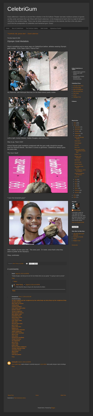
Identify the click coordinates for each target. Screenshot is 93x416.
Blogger (53, 407)
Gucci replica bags (16, 364)
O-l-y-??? (77, 177)
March (76, 188)
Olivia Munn (77, 141)
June (76, 181)
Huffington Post (77, 97)
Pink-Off (77, 145)
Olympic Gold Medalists (78, 157)
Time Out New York (78, 91)
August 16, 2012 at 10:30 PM (33, 284)
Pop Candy (76, 93)
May (76, 184)
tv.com (74, 95)
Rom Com (77, 147)
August (77, 135)
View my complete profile (78, 222)
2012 (75, 125)
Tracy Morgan (78, 143)
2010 (75, 197)
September (78, 133)
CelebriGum (22, 9)
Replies (15, 281)
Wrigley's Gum (76, 240)
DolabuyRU (15, 362)
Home (7, 28)
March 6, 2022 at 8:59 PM (24, 362)
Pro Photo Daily (77, 87)
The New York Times (78, 85)
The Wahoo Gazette (78, 237)
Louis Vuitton (43, 364)
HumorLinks (75, 245)
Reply (13, 278)
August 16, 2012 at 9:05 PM (22, 273)
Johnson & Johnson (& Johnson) (79, 174)
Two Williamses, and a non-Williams (80, 170)
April (76, 186)
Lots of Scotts (78, 162)
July (76, 179)
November (77, 129)
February (77, 190)
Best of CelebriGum (17, 28)
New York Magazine (78, 89)
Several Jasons (78, 164)
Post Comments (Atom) (20, 398)
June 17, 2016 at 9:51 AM (25, 296)
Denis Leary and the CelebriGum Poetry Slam (80, 151)
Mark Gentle (44, 28)
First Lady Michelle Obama (79, 138)
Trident (75, 238)
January (77, 192)
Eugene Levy (78, 154)
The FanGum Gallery (32, 28)
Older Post (63, 395)
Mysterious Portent (55, 28)
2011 (75, 195)
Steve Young (19, 284)
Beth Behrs (77, 160)
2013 (75, 123)
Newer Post (11, 395)
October (77, 131)
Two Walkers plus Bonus (79, 167)
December (77, 127)
